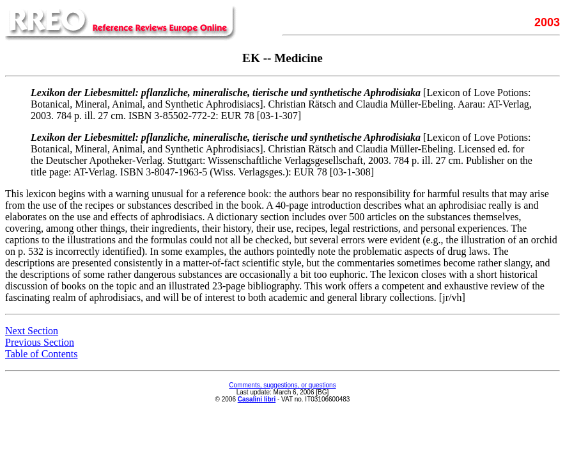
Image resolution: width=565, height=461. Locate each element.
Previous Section (39, 342)
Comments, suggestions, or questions (282, 385)
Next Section (31, 330)
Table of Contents (41, 353)
